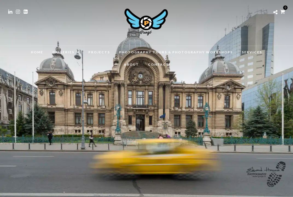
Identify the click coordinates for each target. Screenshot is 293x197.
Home (37, 52)
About (131, 64)
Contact (158, 64)
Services (252, 52)
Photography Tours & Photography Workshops (176, 52)
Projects (99, 52)
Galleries (63, 52)
